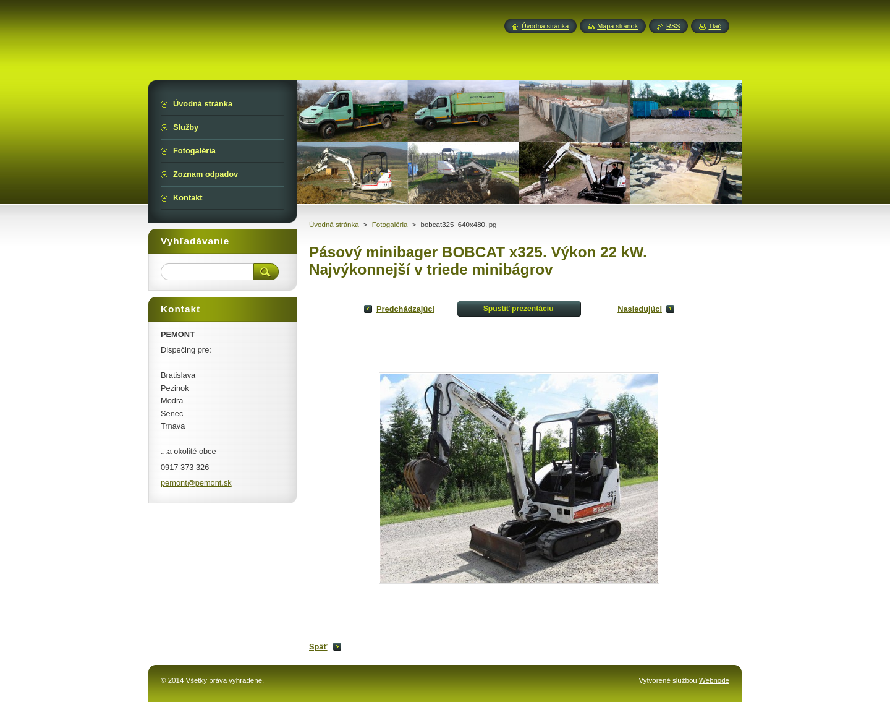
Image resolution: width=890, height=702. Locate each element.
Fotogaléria (390, 224)
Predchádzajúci (405, 309)
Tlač (714, 26)
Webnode (714, 680)
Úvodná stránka (334, 224)
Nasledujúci (639, 309)
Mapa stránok (617, 26)
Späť (318, 646)
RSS (673, 26)
